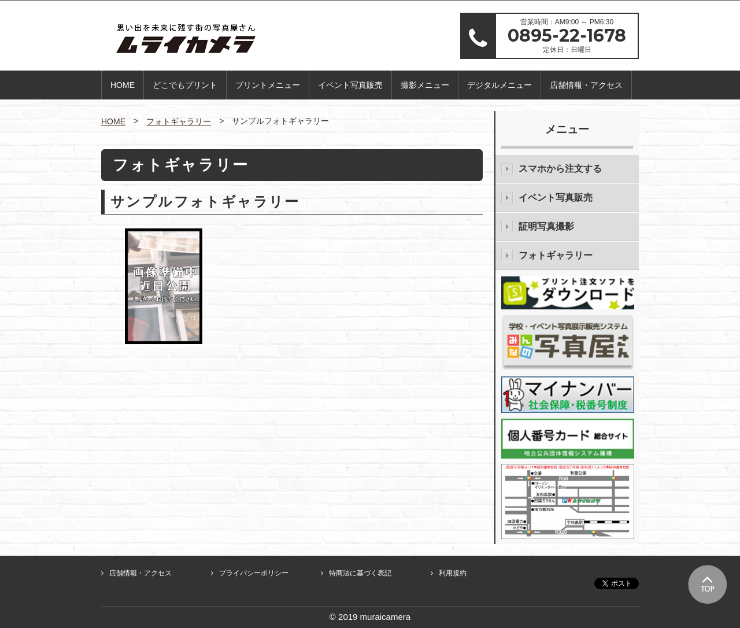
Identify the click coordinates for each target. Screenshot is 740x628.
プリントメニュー (267, 85)
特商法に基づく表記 (360, 573)
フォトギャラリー (178, 121)
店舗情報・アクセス (586, 85)
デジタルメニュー (499, 85)
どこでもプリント (185, 85)
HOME (122, 85)
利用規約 (453, 573)
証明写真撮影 (546, 226)
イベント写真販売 (350, 85)
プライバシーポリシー (253, 573)
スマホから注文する (560, 168)
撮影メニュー (425, 85)
